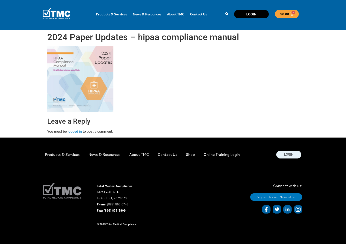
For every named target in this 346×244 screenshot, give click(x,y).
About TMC (175, 14)
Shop (190, 154)
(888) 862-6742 (117, 204)
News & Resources (147, 14)
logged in (75, 131)
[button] (226, 14)
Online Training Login (222, 154)
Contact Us (198, 14)
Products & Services (111, 14)
